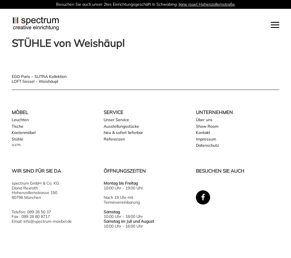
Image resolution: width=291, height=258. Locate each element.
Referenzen (114, 139)
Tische (17, 126)
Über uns (204, 119)
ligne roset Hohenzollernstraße (207, 4)
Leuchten (20, 119)
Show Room (207, 126)
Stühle (17, 139)
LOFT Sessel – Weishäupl (35, 81)
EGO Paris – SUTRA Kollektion (39, 76)
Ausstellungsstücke (121, 126)
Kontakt (203, 132)
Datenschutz (207, 145)
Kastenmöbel (24, 132)
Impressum (206, 139)
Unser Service (116, 119)
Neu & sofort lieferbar (123, 132)
